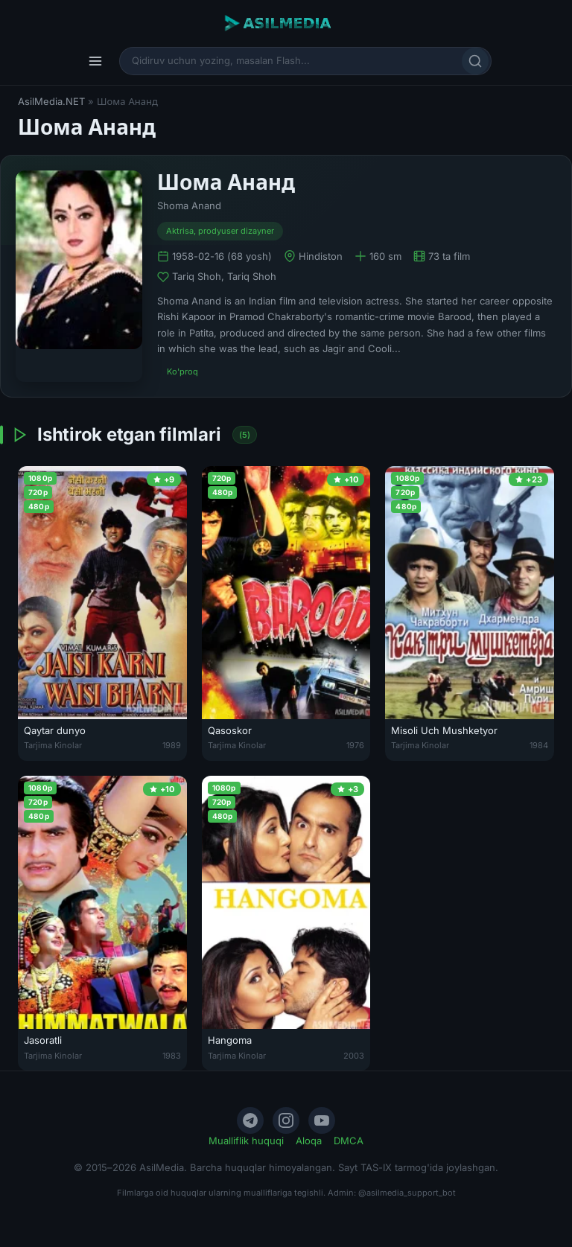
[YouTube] (321, 1120)
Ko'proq (182, 371)
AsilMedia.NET (51, 101)
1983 (171, 1055)
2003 (353, 1055)
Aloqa (309, 1140)
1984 (539, 745)
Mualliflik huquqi (246, 1140)
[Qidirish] (475, 61)
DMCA (348, 1140)
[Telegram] (250, 1120)
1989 (171, 745)
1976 (355, 745)
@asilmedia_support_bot (407, 1192)
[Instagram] (286, 1120)
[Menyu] (95, 61)
